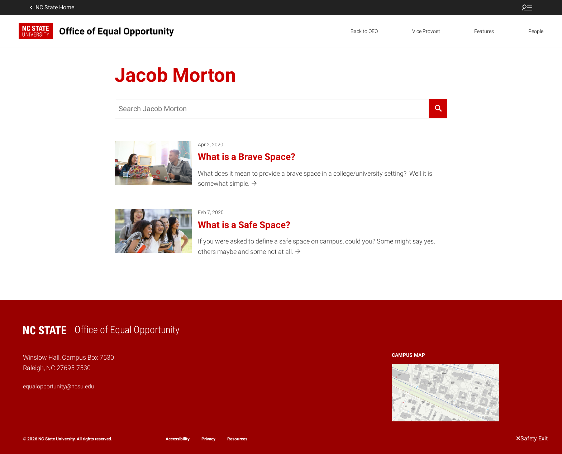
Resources (237, 438)
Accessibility (178, 438)
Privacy (208, 438)
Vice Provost (426, 31)
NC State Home (51, 7)
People (535, 31)
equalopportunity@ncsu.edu (58, 386)
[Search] (438, 108)
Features (484, 31)
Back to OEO (364, 31)
